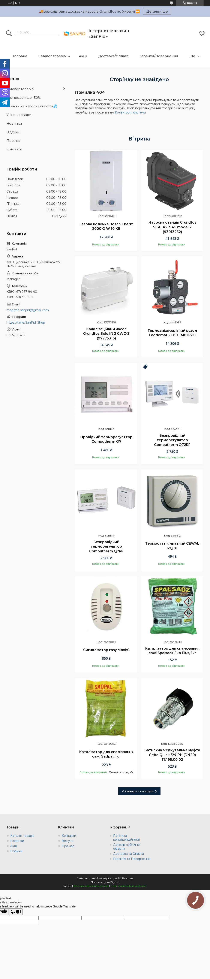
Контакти (14, 149)
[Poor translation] (15, 911)
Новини (16, 851)
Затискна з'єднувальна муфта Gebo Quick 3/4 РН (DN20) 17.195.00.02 (172, 754)
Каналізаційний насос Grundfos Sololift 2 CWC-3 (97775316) (106, 333)
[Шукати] (9, 34)
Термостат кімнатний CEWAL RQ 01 (172, 545)
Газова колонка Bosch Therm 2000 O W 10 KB (106, 226)
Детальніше (157, 11)
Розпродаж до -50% (23, 98)
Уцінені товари (18, 115)
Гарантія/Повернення (159, 56)
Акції (83, 56)
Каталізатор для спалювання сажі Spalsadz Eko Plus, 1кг (172, 650)
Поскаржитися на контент (91, 886)
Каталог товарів (52, 56)
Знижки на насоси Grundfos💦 (31, 106)
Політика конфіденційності (126, 837)
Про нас (13, 141)
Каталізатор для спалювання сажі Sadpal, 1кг (106, 754)
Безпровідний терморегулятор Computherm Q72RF (172, 440)
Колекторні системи (130, 112)
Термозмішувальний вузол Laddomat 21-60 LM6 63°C (172, 333)
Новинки (14, 123)
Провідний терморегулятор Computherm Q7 (106, 439)
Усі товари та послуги (138, 791)
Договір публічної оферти (126, 846)
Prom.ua (127, 878)
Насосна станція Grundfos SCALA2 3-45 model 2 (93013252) (172, 227)
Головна (20, 56)
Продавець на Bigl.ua (105, 882)
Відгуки (12, 132)
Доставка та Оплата (128, 854)
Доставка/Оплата (113, 56)
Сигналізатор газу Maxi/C (106, 650)
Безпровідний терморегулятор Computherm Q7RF (106, 546)
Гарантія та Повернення (131, 859)
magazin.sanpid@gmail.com (27, 310)
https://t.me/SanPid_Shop (25, 322)
